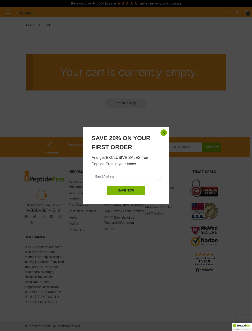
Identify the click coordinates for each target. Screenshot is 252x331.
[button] (242, 327)
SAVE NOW (126, 102)
